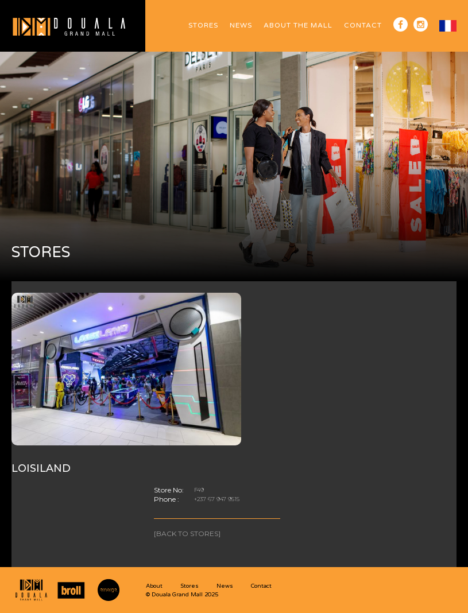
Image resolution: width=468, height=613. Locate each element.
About (154, 586)
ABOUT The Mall (298, 25)
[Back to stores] (187, 533)
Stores (203, 25)
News (241, 25)
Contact (363, 25)
